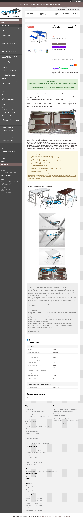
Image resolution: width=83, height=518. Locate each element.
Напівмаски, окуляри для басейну (63, 423)
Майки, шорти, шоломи (8, 40)
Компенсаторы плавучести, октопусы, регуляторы (9, 108)
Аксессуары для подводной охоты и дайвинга (9, 82)
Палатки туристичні (7, 130)
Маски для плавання (31, 421)
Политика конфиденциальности (62, 516)
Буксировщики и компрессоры (62, 418)
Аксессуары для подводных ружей (9, 52)
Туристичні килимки (31, 464)
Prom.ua (49, 514)
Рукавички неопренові (32, 436)
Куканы (4, 78)
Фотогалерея (4, 145)
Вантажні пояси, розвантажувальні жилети (37, 441)
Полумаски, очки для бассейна (10, 70)
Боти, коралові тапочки (8, 86)
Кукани (28, 428)
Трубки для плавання (31, 424)
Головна (30, 13)
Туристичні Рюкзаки (31, 457)
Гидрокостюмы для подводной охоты (10, 29)
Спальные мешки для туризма (10, 133)
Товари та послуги (6, 25)
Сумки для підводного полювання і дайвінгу (38, 443)
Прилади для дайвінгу (59, 415)
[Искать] (20, 19)
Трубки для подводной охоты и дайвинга (10, 66)
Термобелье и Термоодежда (10, 116)
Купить (59, 44)
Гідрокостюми (30, 409)
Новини (75, 13)
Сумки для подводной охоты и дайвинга (10, 103)
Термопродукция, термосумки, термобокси (37, 452)
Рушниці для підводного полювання (35, 411)
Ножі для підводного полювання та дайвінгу (8, 74)
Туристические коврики (8, 137)
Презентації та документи (8, 151)
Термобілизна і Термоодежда (34, 450)
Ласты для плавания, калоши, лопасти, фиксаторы (10, 56)
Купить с (59, 47)
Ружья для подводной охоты (10, 48)
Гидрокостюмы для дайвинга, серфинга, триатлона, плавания (10, 35)
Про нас (3, 158)
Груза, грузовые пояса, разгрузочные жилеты (8, 98)
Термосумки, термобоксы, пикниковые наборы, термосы (10, 119)
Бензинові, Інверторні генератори (8, 141)
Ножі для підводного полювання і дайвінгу (37, 426)
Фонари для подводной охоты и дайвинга (10, 44)
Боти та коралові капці (32, 431)
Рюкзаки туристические (8, 127)
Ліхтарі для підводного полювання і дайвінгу (38, 416)
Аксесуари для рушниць (32, 414)
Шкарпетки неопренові (32, 433)
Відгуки (3, 161)
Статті (2, 148)
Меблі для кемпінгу (7, 124)
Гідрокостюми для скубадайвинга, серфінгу (65, 409)
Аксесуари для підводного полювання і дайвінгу (66, 420)
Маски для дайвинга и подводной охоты (8, 61)
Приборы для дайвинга (8, 112)
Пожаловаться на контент (48, 516)
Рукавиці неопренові (8, 95)
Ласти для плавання (31, 419)
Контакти (66, 13)
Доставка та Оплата (6, 155)
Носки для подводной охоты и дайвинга (10, 90)
